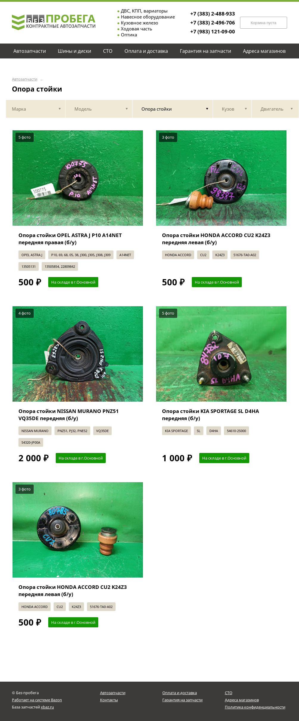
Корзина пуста (263, 23)
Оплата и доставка (179, 692)
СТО (228, 692)
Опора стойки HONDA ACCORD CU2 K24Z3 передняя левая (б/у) (216, 239)
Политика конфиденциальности (255, 707)
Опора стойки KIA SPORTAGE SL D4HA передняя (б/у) (210, 415)
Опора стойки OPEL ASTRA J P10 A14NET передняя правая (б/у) (70, 239)
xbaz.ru (47, 707)
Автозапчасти (24, 79)
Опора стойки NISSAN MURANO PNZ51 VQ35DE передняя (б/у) (68, 415)
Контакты (109, 700)
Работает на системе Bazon (37, 700)
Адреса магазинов (242, 700)
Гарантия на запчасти (182, 700)
